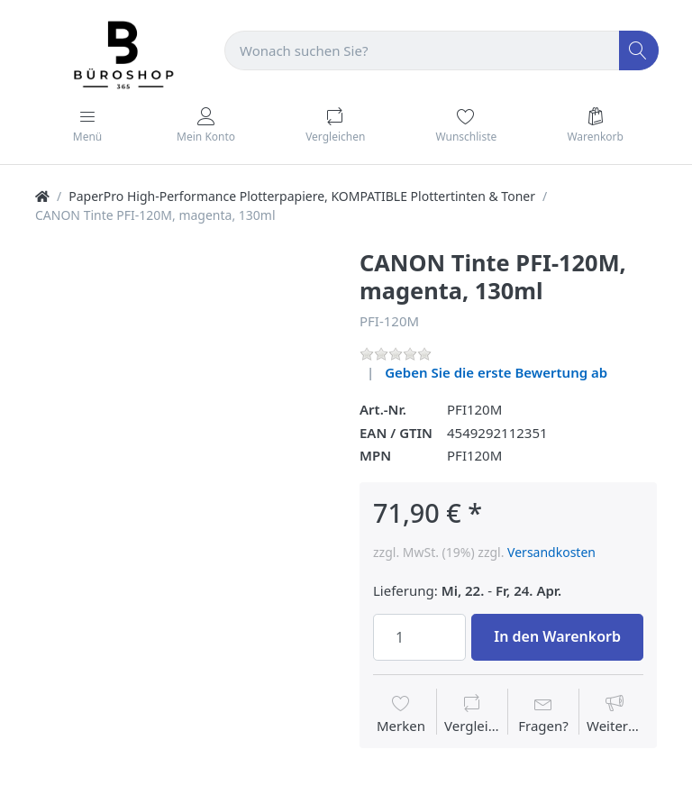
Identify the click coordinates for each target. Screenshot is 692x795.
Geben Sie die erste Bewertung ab (496, 372)
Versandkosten (551, 552)
